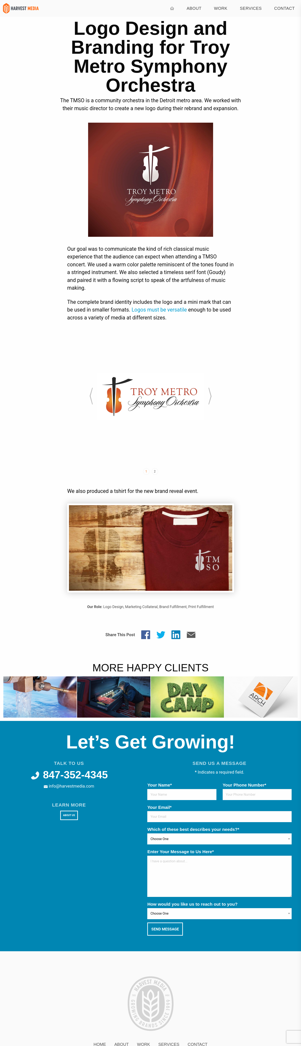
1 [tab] (146, 471)
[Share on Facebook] (145, 634)
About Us (69, 815)
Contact (284, 8)
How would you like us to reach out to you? (192, 904)
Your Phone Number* (244, 785)
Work (220, 8)
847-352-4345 (69, 775)
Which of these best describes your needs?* (193, 829)
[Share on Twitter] (160, 634)
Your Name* (159, 785)
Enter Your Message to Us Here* (180, 851)
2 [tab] (155, 471)
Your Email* (159, 807)
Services (251, 8)
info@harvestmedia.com (69, 786)
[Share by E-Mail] (191, 634)
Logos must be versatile (159, 310)
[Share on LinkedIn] (175, 634)
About (194, 8)
